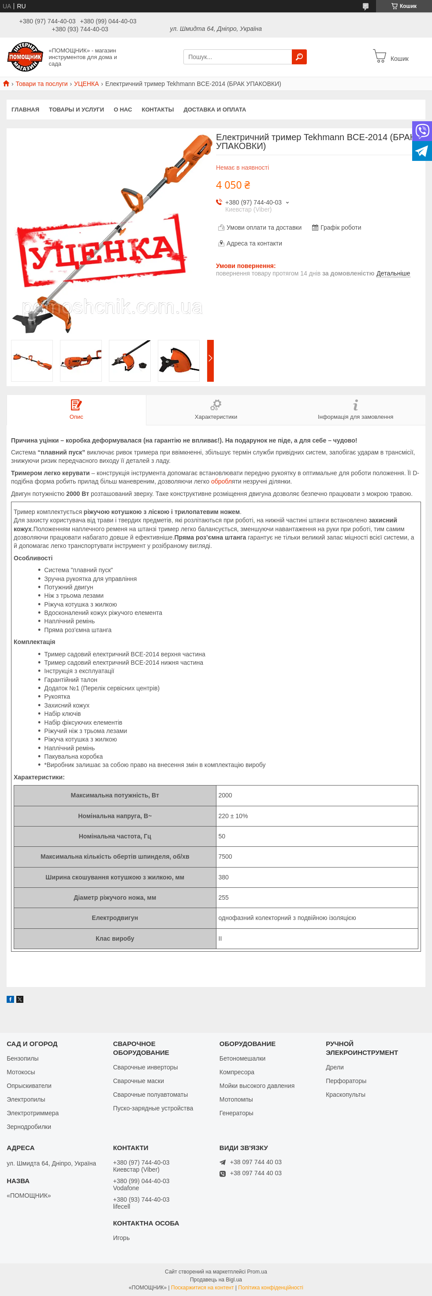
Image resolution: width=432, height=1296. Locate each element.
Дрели (335, 1067)
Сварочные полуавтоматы (150, 1094)
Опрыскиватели (29, 1085)
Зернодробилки (29, 1126)
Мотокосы (21, 1072)
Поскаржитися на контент (202, 1288)
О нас (123, 109)
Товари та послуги (41, 83)
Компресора (237, 1072)
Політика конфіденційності (270, 1288)
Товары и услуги (76, 109)
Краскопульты (345, 1094)
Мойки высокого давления (257, 1085)
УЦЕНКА (86, 83)
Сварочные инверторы (145, 1067)
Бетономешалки (243, 1058)
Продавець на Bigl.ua (216, 1280)
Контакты (158, 109)
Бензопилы (22, 1058)
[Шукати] (299, 56)
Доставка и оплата (214, 109)
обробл (221, 481)
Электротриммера (33, 1113)
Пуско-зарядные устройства (153, 1108)
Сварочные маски (138, 1080)
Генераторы (236, 1113)
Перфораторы (346, 1080)
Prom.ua (257, 1272)
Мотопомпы (236, 1099)
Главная (25, 109)
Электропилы (26, 1099)
